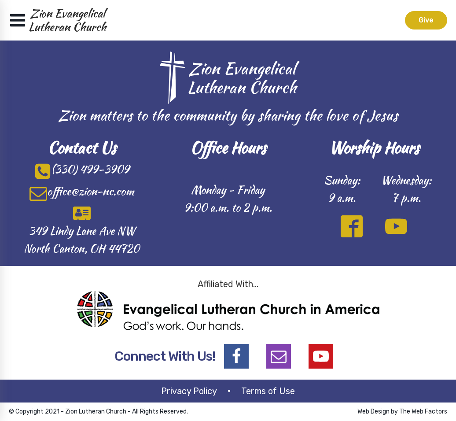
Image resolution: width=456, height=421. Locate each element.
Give (426, 20)
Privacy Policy (189, 391)
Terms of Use (268, 391)
